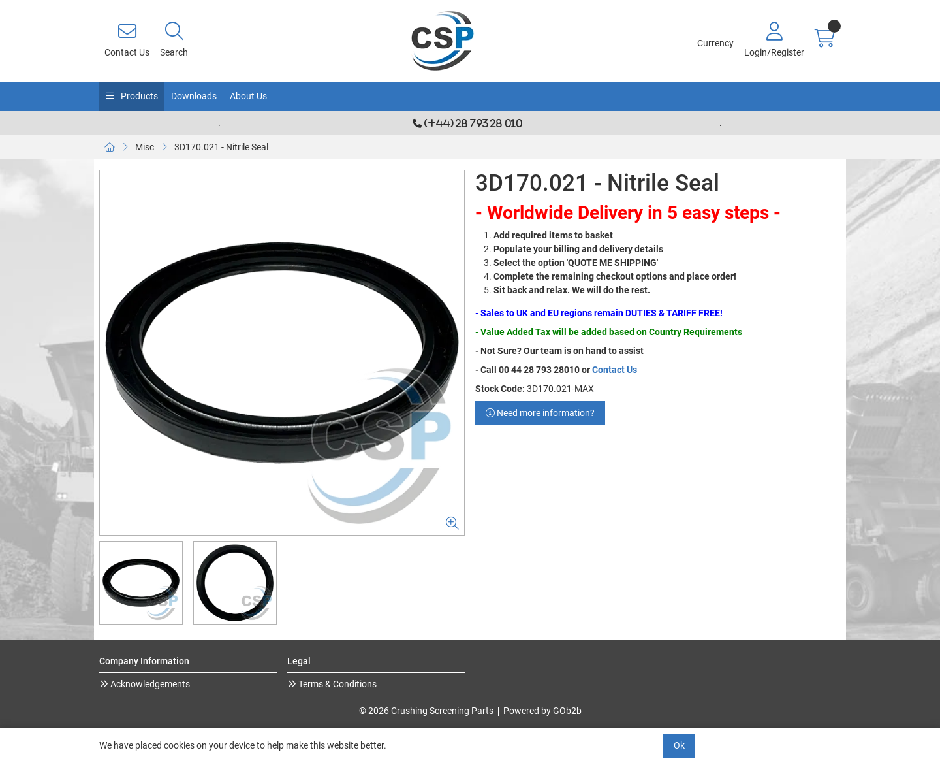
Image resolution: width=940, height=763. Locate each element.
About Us (248, 96)
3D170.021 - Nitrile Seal (221, 147)
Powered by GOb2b (542, 711)
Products (138, 96)
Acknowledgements (149, 684)
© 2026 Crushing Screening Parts (426, 711)
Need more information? (540, 413)
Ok (679, 745)
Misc (144, 147)
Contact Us (614, 370)
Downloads (194, 96)
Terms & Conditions (336, 684)
